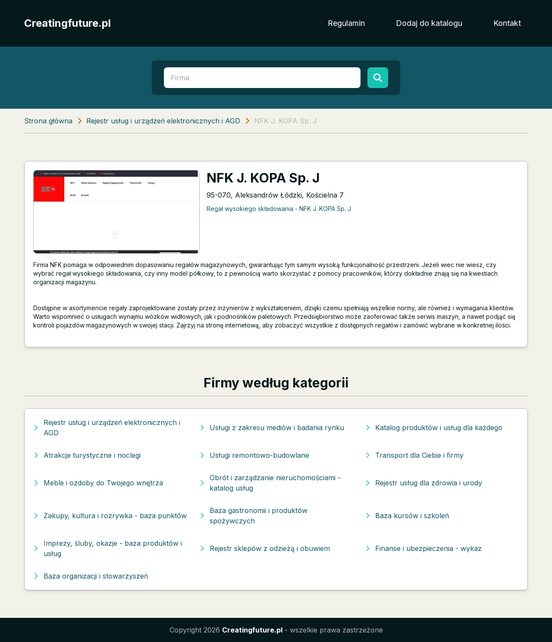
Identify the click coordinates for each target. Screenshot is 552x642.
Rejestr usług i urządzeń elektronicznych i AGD (163, 120)
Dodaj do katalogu (429, 23)
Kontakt (507, 23)
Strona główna (48, 120)
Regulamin (346, 23)
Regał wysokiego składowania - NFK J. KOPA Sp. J (279, 208)
